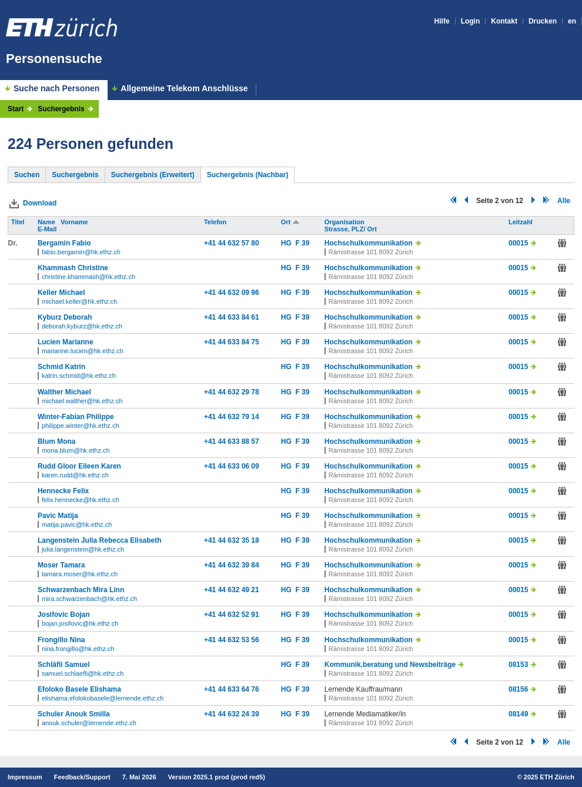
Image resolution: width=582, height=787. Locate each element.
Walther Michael (64, 392)
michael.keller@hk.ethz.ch (80, 301)
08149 (518, 714)
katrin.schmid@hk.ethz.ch (79, 375)
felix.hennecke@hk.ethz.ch (80, 499)
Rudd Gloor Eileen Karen (79, 466)
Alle (563, 201)
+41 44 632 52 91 (231, 614)
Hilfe (442, 21)
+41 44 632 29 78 (231, 392)
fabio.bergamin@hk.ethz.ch (81, 251)
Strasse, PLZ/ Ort (352, 229)
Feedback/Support (82, 777)
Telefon (216, 221)
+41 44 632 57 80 (231, 243)
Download (39, 203)
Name (47, 221)
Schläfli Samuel (64, 664)
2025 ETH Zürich (549, 777)
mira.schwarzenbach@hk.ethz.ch (89, 598)
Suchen (26, 175)
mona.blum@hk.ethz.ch (76, 450)
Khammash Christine (73, 268)
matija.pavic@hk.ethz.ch (77, 524)
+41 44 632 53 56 (231, 640)
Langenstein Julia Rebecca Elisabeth (100, 540)
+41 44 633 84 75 (231, 342)
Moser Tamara (61, 565)
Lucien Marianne (65, 342)
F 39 (302, 243)
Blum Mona (57, 441)
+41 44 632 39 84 (231, 565)
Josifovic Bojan (64, 614)
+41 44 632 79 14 (231, 417)
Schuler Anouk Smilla (74, 714)
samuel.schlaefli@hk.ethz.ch (83, 673)
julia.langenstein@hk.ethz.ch (83, 549)
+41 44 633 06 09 (231, 466)
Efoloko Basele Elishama (79, 689)
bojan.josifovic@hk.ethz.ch (80, 623)
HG (288, 243)
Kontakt (504, 21)
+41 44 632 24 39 (231, 714)
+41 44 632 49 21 (231, 590)
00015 (518, 243)
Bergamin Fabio (64, 243)
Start (16, 108)
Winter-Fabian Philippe (76, 417)
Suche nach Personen (56, 88)
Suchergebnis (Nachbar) (248, 175)
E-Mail (48, 229)
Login (470, 21)
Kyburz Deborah (65, 317)
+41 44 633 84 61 (231, 317)
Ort (290, 221)
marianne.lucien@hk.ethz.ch (82, 350)
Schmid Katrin (61, 367)
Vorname (75, 221)
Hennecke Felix (63, 491)
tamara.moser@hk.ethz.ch (80, 573)
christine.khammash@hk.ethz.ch (88, 276)
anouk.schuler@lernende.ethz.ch (89, 722)
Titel (18, 221)
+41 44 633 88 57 (231, 441)
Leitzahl (521, 221)
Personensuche (54, 58)
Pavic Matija (58, 516)
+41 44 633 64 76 (231, 689)
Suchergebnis (61, 108)
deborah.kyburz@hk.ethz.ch (82, 326)
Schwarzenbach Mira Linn (81, 590)
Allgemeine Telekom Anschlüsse (184, 88)
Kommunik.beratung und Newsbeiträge (390, 664)
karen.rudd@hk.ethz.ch (75, 475)
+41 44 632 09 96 (231, 292)
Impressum (25, 777)
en (572, 21)
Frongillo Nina (61, 640)
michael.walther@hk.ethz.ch (82, 400)
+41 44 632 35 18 (231, 540)
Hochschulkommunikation (369, 243)
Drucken (543, 21)
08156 (518, 689)
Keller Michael (61, 292)
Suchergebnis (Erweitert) (153, 175)
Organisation (345, 221)
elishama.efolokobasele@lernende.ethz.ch (102, 698)
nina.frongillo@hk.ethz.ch (78, 648)
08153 (518, 664)
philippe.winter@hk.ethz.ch (80, 425)
